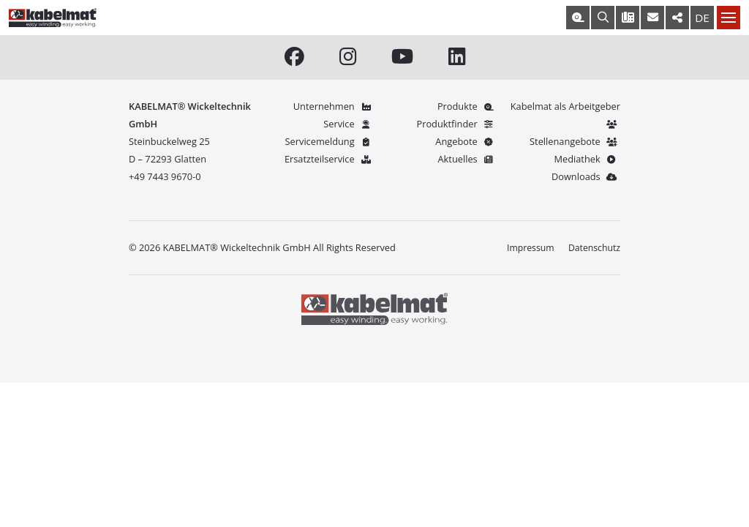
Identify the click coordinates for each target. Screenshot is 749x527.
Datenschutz (593, 248)
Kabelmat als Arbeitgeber (565, 115)
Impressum (527, 248)
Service (348, 124)
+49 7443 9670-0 (165, 177)
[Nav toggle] (728, 17)
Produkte (467, 106)
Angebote (466, 142)
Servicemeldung (329, 142)
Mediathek (587, 159)
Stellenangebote (575, 142)
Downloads (586, 177)
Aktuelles (467, 159)
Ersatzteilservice (329, 159)
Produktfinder (456, 124)
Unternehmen (333, 106)
